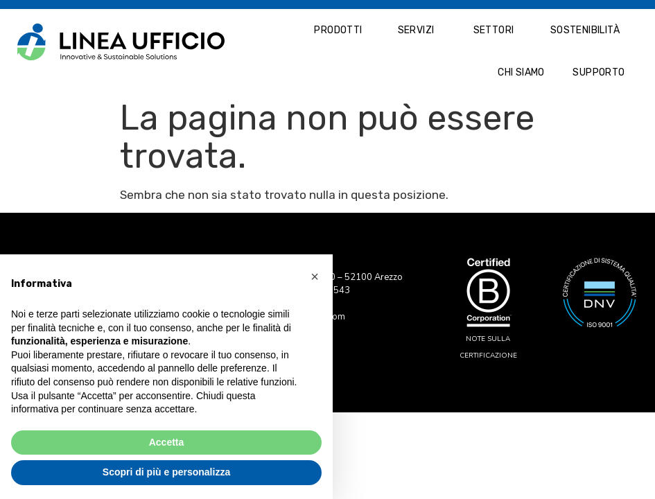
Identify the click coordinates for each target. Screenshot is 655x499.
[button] (315, 276)
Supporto (599, 72)
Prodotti (338, 30)
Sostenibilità (585, 30)
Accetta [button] (166, 442)
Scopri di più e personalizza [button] (166, 472)
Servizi (416, 30)
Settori (493, 30)
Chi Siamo (521, 72)
